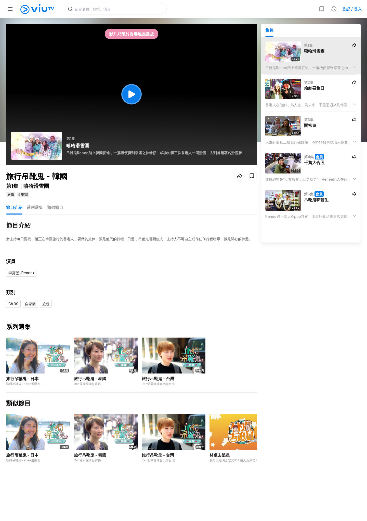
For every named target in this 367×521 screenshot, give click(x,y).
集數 (269, 30)
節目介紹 (14, 208)
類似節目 (55, 208)
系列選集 (35, 208)
